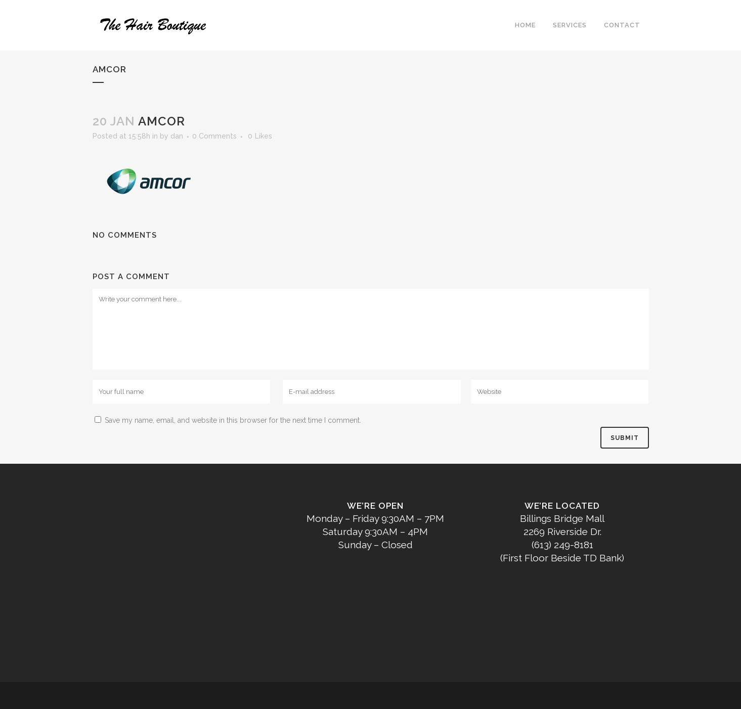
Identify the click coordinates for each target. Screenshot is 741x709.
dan (176, 136)
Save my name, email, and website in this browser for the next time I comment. (233, 420)
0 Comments (214, 136)
